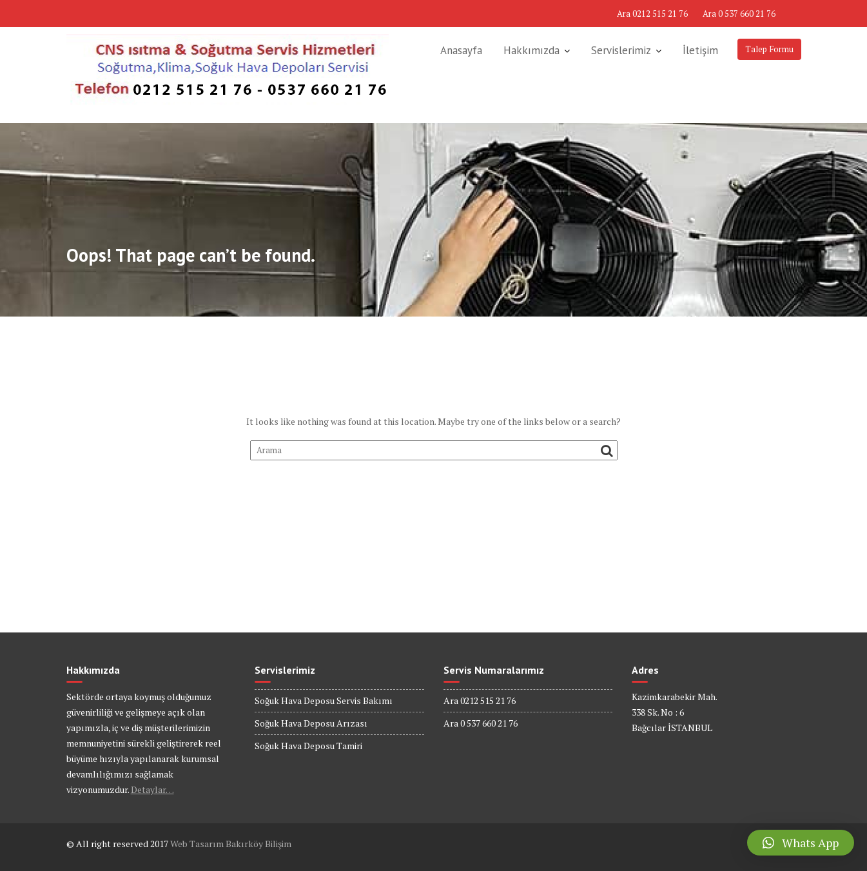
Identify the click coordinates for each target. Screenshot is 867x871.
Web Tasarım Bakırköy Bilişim (230, 843)
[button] (800, 843)
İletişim (700, 50)
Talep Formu (769, 49)
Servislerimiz (621, 50)
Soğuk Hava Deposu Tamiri (308, 745)
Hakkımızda (531, 50)
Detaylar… (152, 789)
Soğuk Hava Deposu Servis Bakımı (324, 700)
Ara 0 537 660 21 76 (739, 13)
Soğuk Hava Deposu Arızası (311, 723)
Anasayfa (461, 50)
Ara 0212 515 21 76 (652, 13)
